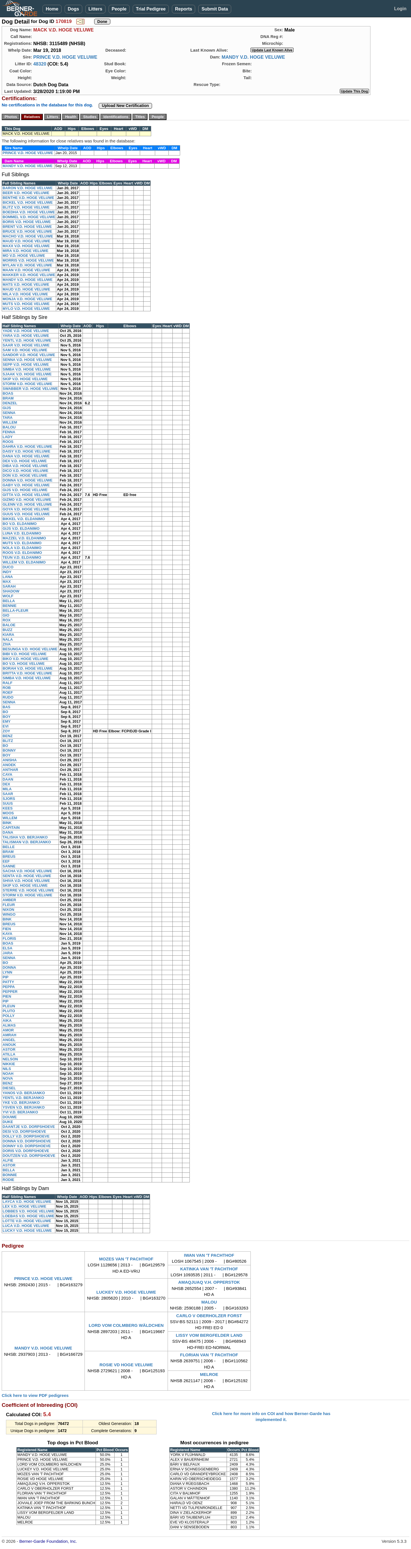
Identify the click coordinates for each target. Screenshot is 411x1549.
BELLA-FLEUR (15, 610)
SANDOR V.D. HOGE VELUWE (29, 355)
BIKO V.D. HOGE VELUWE (25, 659)
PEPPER (10, 991)
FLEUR (9, 905)
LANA (8, 577)
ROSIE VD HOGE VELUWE (126, 1364)
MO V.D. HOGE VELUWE (24, 255)
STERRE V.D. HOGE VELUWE (28, 890)
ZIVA (7, 644)
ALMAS (9, 1025)
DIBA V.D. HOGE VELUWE (25, 466)
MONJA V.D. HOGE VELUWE (27, 299)
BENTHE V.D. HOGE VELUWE (28, 198)
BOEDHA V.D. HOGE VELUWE (29, 212)
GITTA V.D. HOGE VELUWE (26, 495)
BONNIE (10, 1175)
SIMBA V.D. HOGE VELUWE (27, 369)
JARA (7, 953)
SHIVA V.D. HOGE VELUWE (26, 880)
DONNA (9, 967)
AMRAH (9, 1035)
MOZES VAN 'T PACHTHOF (126, 1258)
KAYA (7, 934)
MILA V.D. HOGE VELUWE (25, 294)
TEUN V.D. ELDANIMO (22, 557)
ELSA (7, 948)
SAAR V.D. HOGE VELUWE (26, 345)
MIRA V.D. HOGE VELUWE (26, 251)
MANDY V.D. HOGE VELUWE (253, 57)
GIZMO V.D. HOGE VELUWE (27, 499)
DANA (8, 832)
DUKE (8, 1122)
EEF (6, 861)
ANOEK (9, 765)
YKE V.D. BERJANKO (21, 1102)
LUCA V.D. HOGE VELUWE (26, 1226)
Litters (95, 9)
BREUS (9, 856)
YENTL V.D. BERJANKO (23, 1098)
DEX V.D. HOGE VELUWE (25, 461)
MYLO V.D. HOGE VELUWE (26, 308)
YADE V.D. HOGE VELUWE (26, 331)
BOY (6, 716)
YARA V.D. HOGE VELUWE (26, 335)
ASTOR (9, 1049)
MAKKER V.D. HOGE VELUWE (29, 275)
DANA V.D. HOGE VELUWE (26, 456)
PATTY (8, 982)
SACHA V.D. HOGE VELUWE (27, 871)
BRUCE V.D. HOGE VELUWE (27, 231)
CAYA (7, 774)
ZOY (6, 731)
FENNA (9, 432)
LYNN (7, 972)
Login (400, 8)
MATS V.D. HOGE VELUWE (26, 284)
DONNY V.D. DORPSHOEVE (27, 1146)
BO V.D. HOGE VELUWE (24, 663)
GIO (6, 615)
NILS (7, 1069)
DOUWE (10, 1117)
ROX (6, 620)
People (119, 9)
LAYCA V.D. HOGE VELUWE (27, 1201)
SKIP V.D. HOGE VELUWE (25, 379)
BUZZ (7, 630)
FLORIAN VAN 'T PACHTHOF (209, 1354)
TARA (7, 417)
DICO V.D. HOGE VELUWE (25, 470)
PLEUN (9, 1006)
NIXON (8, 909)
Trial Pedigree (151, 9)
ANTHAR (10, 770)
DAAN (8, 779)
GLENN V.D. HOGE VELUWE (27, 504)
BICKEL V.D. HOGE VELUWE (28, 202)
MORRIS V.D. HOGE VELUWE (28, 260)
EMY (6, 721)
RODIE (8, 1180)
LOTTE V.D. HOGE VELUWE (27, 1221)
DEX (6, 784)
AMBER (9, 900)
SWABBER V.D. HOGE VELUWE (30, 388)
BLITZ (8, 741)
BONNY (9, 750)
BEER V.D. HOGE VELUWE (26, 193)
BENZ (7, 736)
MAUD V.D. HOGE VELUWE (26, 241)
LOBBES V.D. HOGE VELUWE (28, 1211)
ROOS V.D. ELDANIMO (22, 552)
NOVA (8, 1078)
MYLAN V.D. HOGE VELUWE (27, 265)
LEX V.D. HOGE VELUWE (24, 1206)
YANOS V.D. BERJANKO (24, 1093)
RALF (7, 683)
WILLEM (10, 422)
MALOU (209, 1302)
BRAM (8, 398)
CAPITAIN (11, 827)
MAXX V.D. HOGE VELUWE (26, 246)
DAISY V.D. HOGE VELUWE (26, 451)
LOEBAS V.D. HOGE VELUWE (28, 1216)
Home (52, 9)
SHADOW (11, 591)
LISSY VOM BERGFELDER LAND (209, 1335)
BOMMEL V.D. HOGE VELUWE (29, 217)
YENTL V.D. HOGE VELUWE (27, 340)
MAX (7, 581)
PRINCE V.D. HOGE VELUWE (65, 57)
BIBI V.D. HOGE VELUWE (25, 654)
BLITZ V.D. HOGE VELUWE (26, 207)
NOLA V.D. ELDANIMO (22, 548)
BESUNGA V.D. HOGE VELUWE (30, 649)
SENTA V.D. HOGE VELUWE (27, 876)
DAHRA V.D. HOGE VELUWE (27, 446)
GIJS (7, 408)
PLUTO (9, 1011)
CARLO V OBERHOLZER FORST (209, 1315)
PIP (6, 977)
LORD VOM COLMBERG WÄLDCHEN (126, 1325)
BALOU (9, 427)
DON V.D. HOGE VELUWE (25, 475)
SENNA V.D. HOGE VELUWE (27, 360)
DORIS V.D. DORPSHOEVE (26, 1151)
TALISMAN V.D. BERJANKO (27, 842)
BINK (7, 823)
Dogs (73, 9)
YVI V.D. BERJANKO (20, 1112)
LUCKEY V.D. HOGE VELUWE (126, 1292)
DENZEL (10, 403)
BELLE (9, 847)
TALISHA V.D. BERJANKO (25, 837)
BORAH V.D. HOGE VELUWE (27, 668)
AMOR (8, 1030)
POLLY (8, 1016)
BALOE (9, 625)
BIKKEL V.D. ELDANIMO (24, 519)
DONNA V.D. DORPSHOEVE (27, 1141)
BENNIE (9, 606)
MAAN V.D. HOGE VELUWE (26, 270)
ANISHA (10, 760)
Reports (183, 9)
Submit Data (214, 9)
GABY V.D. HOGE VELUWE (26, 485)
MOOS (8, 813)
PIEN (7, 996)
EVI (6, 726)
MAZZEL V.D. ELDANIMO (24, 538)
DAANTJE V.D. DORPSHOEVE (29, 1127)
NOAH (8, 1073)
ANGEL (9, 1040)
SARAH (9, 586)
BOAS (8, 393)
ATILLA (9, 1054)
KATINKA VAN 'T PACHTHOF (209, 1268)
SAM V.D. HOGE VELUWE (25, 350)
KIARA (8, 634)
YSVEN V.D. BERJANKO (24, 1107)
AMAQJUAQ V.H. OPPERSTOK (209, 1282)
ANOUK (9, 1045)
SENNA (9, 413)
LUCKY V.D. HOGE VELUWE (27, 1230)
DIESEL (9, 1088)
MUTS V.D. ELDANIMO (22, 543)
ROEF (8, 692)
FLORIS (9, 938)
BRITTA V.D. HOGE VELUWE (27, 673)
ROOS (8, 442)
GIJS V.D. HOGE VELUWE (25, 490)
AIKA (7, 1020)
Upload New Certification (125, 105)
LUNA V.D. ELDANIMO (22, 533)
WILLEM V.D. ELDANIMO (24, 562)
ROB (7, 688)
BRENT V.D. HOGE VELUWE (27, 226)
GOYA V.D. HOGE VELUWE (26, 509)
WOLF (8, 596)
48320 (39, 63)
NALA (8, 639)
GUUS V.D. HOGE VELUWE (26, 514)
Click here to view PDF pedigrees (35, 1395)
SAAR (8, 794)
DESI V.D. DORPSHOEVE (24, 1131)
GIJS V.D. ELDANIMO (21, 528)
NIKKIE (9, 1064)
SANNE (9, 866)
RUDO (8, 697)
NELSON (10, 1059)
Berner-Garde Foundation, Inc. (48, 1541)
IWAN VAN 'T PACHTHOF (209, 1255)
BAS (6, 707)
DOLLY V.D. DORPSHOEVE (26, 1136)
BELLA (9, 601)
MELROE (209, 1374)
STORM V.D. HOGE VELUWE (27, 384)
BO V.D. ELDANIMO (20, 524)
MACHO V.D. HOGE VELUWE (28, 236)
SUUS (8, 803)
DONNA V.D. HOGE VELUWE (27, 480)
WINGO (9, 914)
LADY (7, 437)
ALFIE (8, 1160)
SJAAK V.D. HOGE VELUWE (27, 374)
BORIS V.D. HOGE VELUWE (27, 222)
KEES (7, 808)
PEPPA (9, 987)
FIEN (7, 929)
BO (5, 712)
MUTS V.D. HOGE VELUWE (26, 304)
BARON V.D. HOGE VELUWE (27, 188)
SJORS (9, 798)
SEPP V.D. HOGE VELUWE (26, 364)
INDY (7, 572)
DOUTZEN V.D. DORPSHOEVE (29, 1155)
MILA (7, 789)
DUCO (8, 567)
